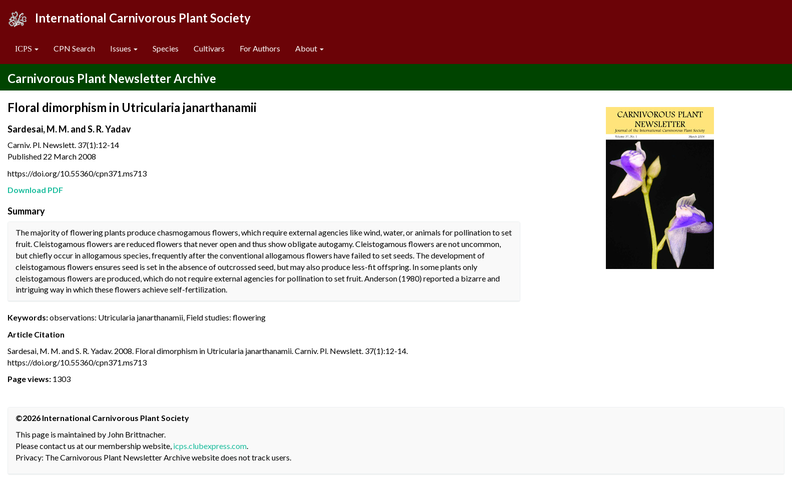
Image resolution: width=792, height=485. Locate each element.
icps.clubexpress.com (210, 445)
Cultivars (209, 48)
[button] (27, 49)
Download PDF (35, 189)
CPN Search (74, 48)
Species (166, 48)
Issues (124, 48)
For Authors (260, 48)
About (309, 48)
